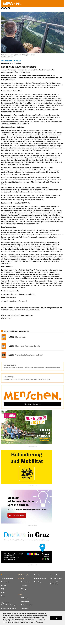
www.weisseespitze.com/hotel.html (14, 301)
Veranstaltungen (9, 377)
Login (3, 592)
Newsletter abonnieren (32, 404)
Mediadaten (5, 582)
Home (3, 575)
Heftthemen (25, 601)
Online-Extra (25, 608)
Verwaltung (37, 582)
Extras (20, 594)
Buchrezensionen (26, 605)
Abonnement (25, 582)
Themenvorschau (7, 578)
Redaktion (37, 575)
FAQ (2, 589)
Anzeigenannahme (40, 578)
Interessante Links (10, 365)
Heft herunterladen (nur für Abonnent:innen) (17, 315)
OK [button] (56, 618)
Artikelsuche (25, 598)
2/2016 (11, 355)
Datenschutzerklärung (8, 608)
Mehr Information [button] (37, 622)
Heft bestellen (6, 318)
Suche (3, 596)
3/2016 (11, 346)
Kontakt (3, 585)
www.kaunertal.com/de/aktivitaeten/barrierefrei (18, 294)
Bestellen (21, 578)
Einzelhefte (24, 585)
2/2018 (11, 337)
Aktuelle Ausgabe (23, 575)
